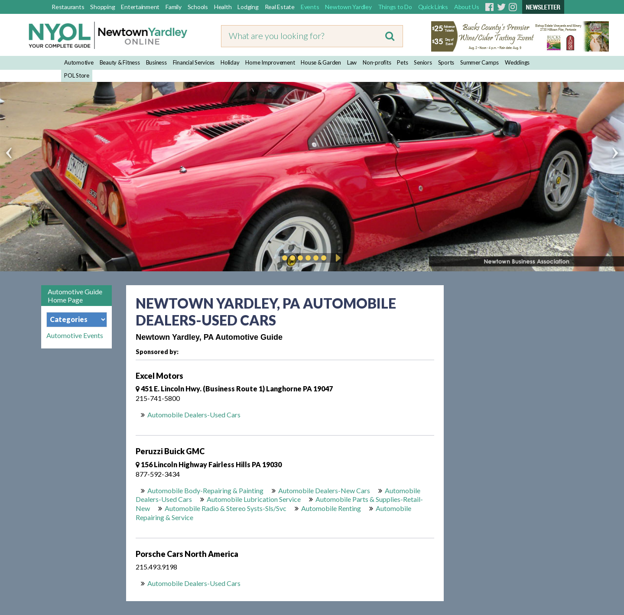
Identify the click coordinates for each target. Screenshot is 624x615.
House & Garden (321, 62)
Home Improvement (270, 62)
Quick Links (433, 6)
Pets (402, 62)
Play (337, 258)
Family (174, 6)
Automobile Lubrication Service (254, 499)
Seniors (423, 62)
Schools (198, 6)
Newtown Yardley (348, 6)
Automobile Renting (331, 508)
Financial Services (194, 62)
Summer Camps (479, 62)
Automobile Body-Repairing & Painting (205, 490)
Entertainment (140, 6)
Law (352, 62)
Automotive (79, 62)
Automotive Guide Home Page (75, 295)
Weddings (517, 62)
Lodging (247, 6)
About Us (466, 6)
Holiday (230, 62)
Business (156, 62)
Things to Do (395, 6)
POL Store (76, 75)
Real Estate (280, 6)
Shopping (102, 6)
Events (310, 6)
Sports (446, 62)
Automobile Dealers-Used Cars (193, 414)
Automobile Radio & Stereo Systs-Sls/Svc (225, 508)
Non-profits (377, 62)
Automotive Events (74, 335)
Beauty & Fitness (120, 62)
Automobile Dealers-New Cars (324, 490)
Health (223, 6)
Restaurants (68, 6)
